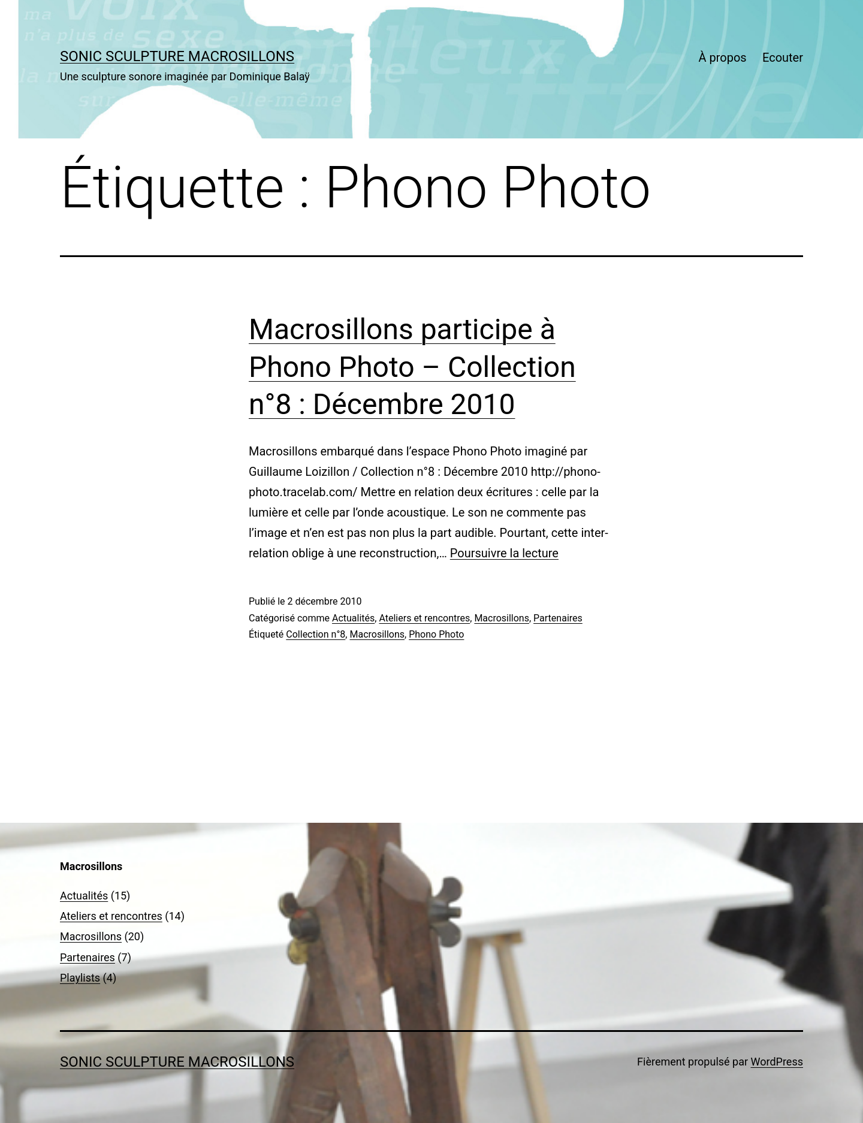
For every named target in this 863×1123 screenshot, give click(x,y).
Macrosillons (501, 618)
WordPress (777, 1061)
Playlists (80, 977)
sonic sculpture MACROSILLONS (177, 56)
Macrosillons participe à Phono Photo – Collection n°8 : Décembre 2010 (412, 366)
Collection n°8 (315, 634)
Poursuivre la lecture (504, 553)
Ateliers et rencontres (424, 618)
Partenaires (558, 618)
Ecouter (782, 57)
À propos (722, 57)
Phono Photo (436, 634)
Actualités (353, 618)
